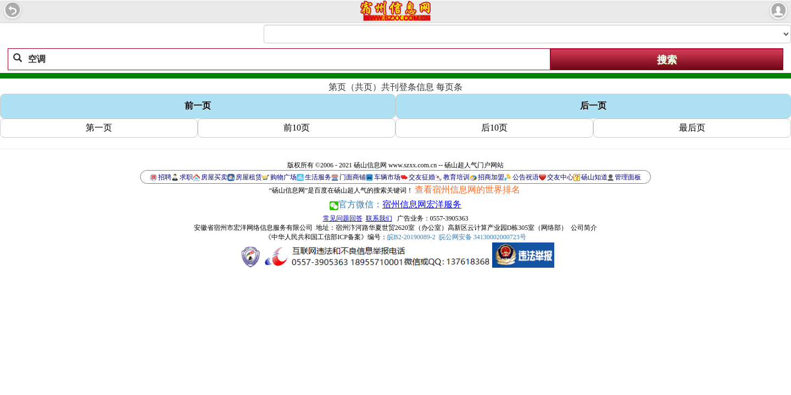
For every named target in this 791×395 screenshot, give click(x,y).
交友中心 (560, 177)
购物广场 (283, 177)
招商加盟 (491, 177)
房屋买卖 (214, 177)
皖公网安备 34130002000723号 (482, 237)
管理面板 (628, 177)
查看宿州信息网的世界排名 (467, 189)
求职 (186, 177)
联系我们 (379, 218)
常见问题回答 (343, 218)
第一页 (99, 127)
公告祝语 (526, 177)
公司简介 (584, 228)
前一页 (198, 105)
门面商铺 (352, 177)
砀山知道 (594, 177)
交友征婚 (422, 177)
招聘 (164, 177)
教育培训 (456, 177)
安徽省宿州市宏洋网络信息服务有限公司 (253, 228)
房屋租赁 (249, 177)
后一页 (593, 105)
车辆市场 (387, 177)
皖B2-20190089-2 (411, 237)
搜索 (667, 59)
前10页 (296, 127)
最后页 (692, 127)
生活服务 (318, 177)
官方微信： (395, 204)
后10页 (494, 127)
